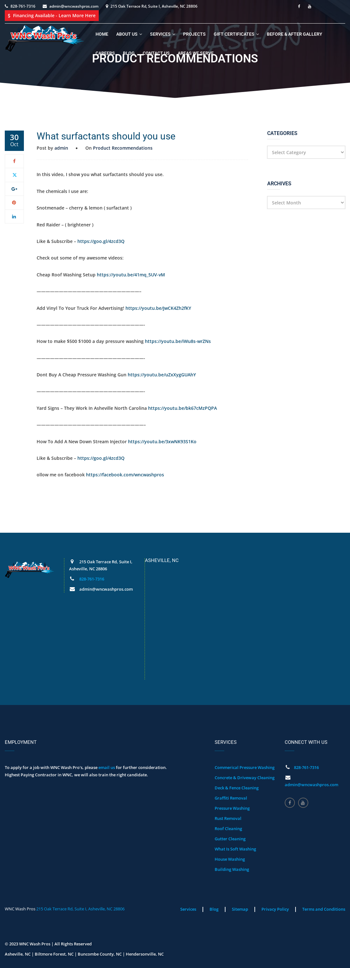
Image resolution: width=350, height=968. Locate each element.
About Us (127, 34)
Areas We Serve (196, 53)
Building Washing (232, 869)
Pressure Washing (232, 808)
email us (106, 767)
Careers (105, 53)
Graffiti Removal (231, 798)
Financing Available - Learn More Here (52, 15)
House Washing (230, 859)
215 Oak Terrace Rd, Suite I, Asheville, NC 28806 (80, 909)
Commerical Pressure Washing (245, 767)
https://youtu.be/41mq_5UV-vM (131, 275)
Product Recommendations (123, 148)
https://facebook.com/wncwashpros (125, 475)
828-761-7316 (23, 6)
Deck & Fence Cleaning (237, 788)
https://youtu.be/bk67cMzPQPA (182, 408)
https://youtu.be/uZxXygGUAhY (162, 375)
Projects (194, 34)
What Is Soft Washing (235, 849)
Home (102, 34)
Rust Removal (228, 818)
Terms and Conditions (323, 909)
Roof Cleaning (228, 828)
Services (160, 34)
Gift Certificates (234, 34)
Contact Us (156, 53)
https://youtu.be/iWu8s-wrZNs (178, 341)
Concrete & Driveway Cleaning (245, 777)
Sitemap (240, 909)
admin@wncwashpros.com (73, 6)
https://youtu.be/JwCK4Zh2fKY (158, 308)
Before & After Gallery (294, 34)
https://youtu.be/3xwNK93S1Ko (162, 441)
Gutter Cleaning (230, 839)
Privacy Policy (275, 909)
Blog (129, 53)
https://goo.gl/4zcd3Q (101, 241)
